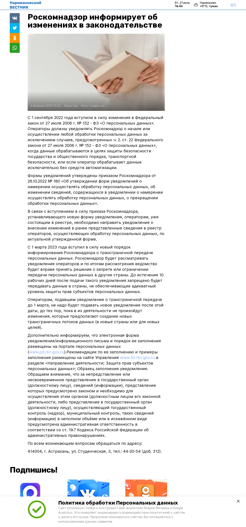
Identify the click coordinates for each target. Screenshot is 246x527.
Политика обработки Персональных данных (118, 503)
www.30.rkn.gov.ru (137, 357)
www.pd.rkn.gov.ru (46, 352)
